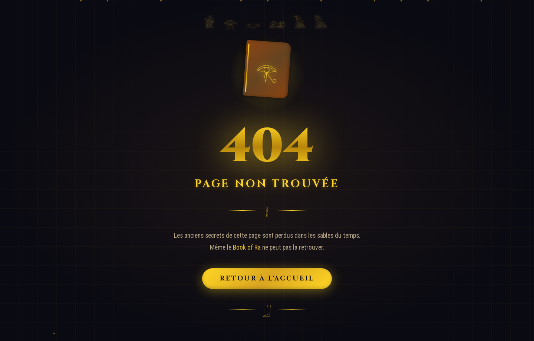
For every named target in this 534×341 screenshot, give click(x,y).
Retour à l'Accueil (267, 278)
